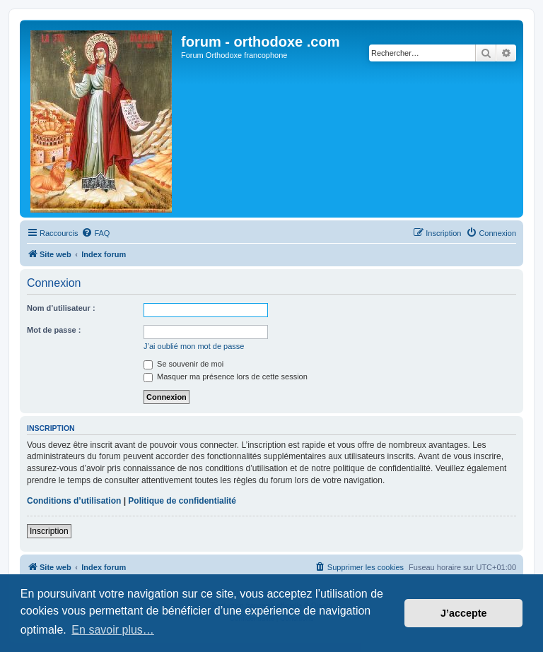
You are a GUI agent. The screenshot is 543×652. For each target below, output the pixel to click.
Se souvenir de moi (183, 364)
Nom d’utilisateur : (61, 308)
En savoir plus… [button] (112, 630)
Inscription (49, 531)
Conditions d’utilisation (74, 501)
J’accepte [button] (463, 613)
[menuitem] (95, 233)
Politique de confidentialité (182, 501)
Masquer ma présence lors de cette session (226, 376)
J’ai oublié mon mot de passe (194, 346)
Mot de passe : (54, 330)
